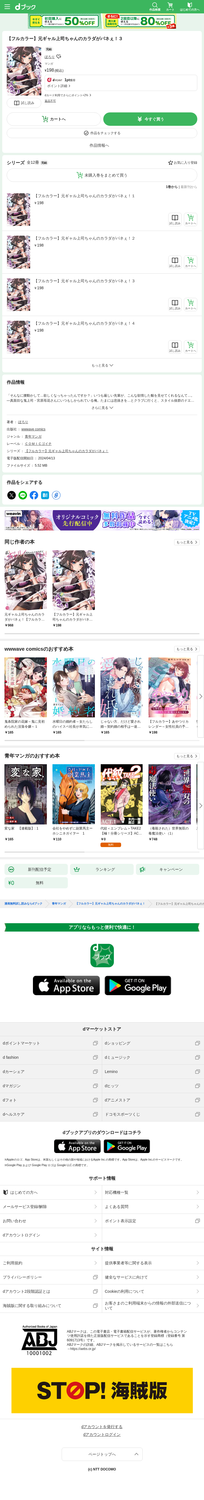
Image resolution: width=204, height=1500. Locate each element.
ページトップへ (102, 1454)
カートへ (58, 119)
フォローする (58, 56)
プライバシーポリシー (22, 1277)
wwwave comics (33, 429)
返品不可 (50, 100)
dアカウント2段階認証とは (26, 1291)
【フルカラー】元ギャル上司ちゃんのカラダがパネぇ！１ (84, 196)
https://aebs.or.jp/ (83, 1349)
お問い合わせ (14, 1221)
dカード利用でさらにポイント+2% (66, 95)
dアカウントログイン (21, 1235)
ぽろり (50, 57)
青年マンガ (33, 436)
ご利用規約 (12, 1263)
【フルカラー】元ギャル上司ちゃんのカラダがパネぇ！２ (84, 238)
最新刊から (189, 187)
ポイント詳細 (57, 86)
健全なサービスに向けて (126, 1277)
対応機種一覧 (116, 1192)
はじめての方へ (20, 1192)
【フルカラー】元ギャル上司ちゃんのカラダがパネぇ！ (67, 451)
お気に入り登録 (185, 163)
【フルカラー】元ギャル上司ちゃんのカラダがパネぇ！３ (84, 281)
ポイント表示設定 (120, 1221)
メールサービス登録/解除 (25, 1206)
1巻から (172, 187)
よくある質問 (116, 1206)
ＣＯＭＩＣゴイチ (38, 444)
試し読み (27, 103)
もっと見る (184, 542)
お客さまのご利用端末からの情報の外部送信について (148, 1305)
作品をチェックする (105, 133)
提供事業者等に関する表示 (128, 1263)
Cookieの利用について (125, 1291)
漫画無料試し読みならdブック (23, 903)
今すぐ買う (154, 119)
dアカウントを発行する (102, 1426)
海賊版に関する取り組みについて (32, 1305)
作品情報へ (99, 145)
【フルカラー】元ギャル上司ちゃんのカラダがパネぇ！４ (84, 323)
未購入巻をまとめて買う (106, 175)
